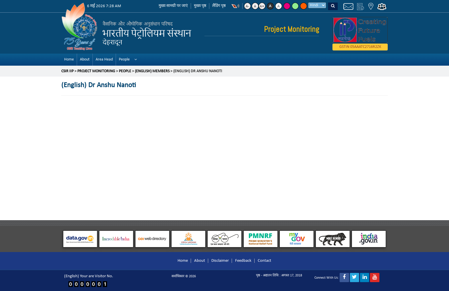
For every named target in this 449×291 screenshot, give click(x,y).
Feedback (243, 261)
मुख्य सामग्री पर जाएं (173, 6)
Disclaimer (220, 261)
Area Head (104, 59)
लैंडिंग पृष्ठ (219, 6)
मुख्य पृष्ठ (200, 6)
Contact (264, 261)
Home (69, 59)
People (124, 59)
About (85, 59)
